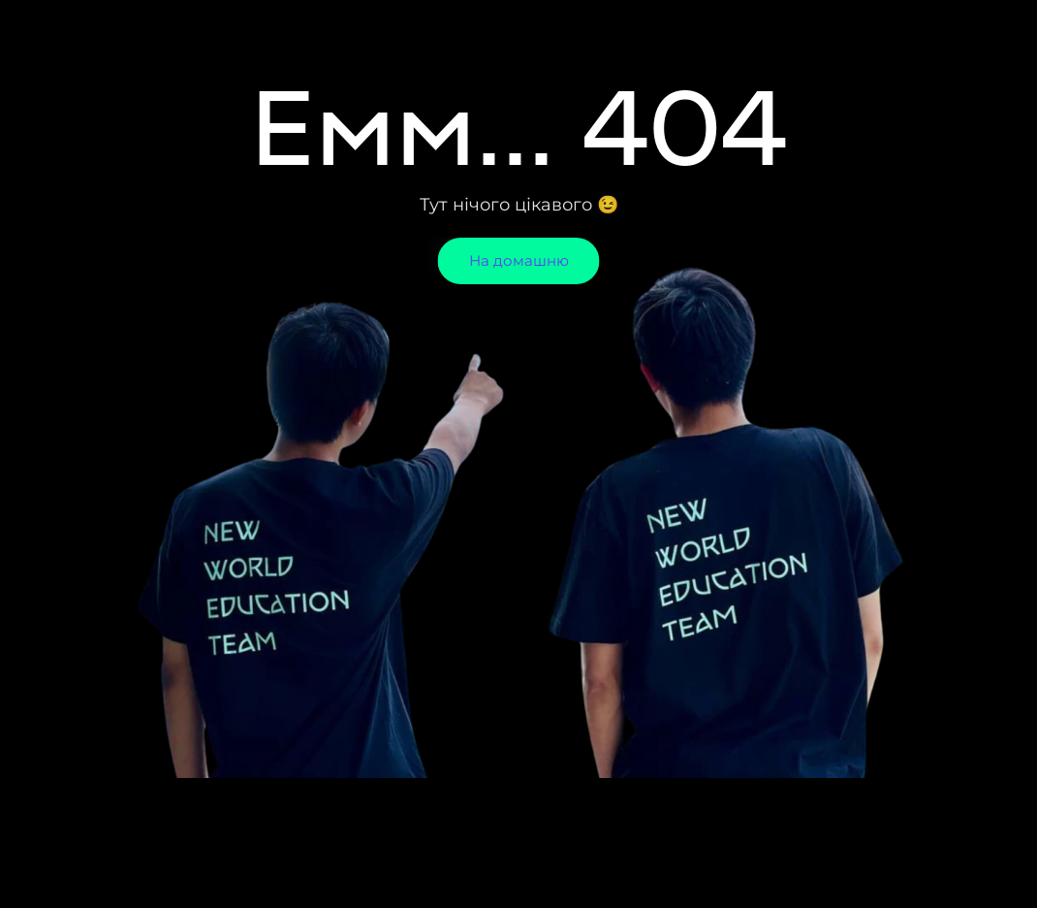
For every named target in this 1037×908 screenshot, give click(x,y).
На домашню (519, 260)
